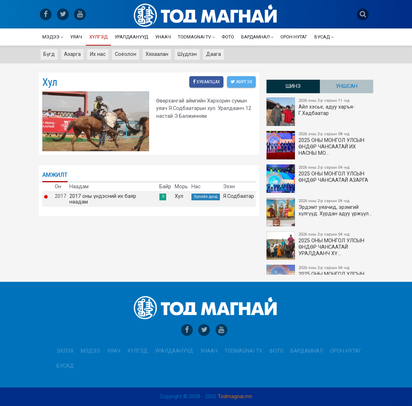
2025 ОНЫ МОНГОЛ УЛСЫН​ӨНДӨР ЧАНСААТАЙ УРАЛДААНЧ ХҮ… (320, 245)
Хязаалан (157, 54)
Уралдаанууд (131, 36)
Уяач (76, 36)
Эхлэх (65, 351)
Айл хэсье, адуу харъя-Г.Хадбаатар (320, 111)
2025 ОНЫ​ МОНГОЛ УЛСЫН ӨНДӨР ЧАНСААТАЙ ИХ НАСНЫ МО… (320, 145)
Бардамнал (255, 36)
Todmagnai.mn (235, 397)
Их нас (98, 54)
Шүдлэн (187, 54)
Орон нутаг (293, 36)
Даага (213, 54)
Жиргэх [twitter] (241, 81)
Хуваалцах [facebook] (206, 81)
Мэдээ (50, 36)
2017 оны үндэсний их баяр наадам (102, 199)
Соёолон (125, 54)
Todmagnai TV (194, 36)
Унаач (163, 36)
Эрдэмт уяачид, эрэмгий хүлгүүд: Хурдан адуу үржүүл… (320, 212)
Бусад (322, 36)
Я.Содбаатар (238, 196)
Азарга (72, 54)
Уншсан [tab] (347, 86)
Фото (228, 36)
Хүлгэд (98, 36)
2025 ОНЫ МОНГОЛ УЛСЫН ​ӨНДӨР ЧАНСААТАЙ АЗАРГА (320, 178)
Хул (179, 196)
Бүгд (49, 54)
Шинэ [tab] (293, 86)
